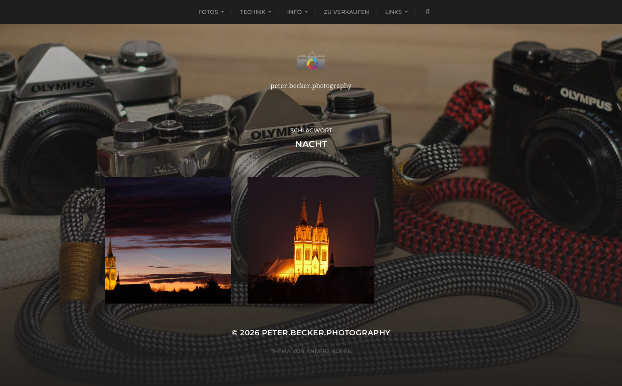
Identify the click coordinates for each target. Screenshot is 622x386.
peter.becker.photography (326, 332)
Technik (252, 11)
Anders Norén (329, 351)
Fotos (208, 11)
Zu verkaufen (346, 11)
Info (294, 11)
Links (393, 11)
